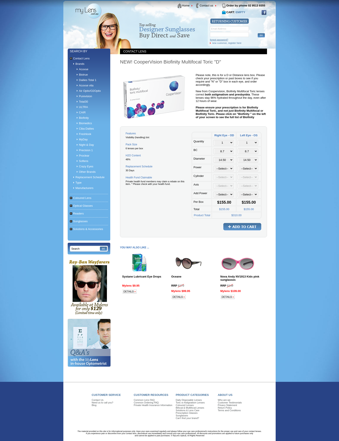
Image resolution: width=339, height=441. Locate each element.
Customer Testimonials (230, 402)
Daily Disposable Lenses (189, 400)
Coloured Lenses (185, 405)
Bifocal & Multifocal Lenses (190, 407)
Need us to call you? (102, 402)
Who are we (224, 400)
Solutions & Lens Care (187, 410)
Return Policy (225, 407)
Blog (94, 405)
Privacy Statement (227, 405)
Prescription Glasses (187, 413)
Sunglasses (182, 415)
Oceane (176, 276)
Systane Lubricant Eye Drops (141, 276)
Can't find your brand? (187, 418)
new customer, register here (226, 43)
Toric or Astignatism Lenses (190, 402)
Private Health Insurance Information (153, 405)
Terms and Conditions (229, 410)
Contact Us (97, 400)
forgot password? (219, 39)
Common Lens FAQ (144, 400)
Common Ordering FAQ (146, 402)
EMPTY (240, 12)
